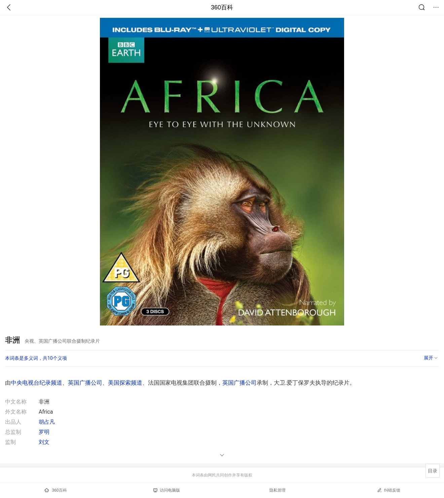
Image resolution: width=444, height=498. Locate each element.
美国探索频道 (125, 382)
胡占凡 (47, 422)
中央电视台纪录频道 (36, 382)
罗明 (44, 432)
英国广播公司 (85, 382)
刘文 (44, 442)
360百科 (222, 7)
